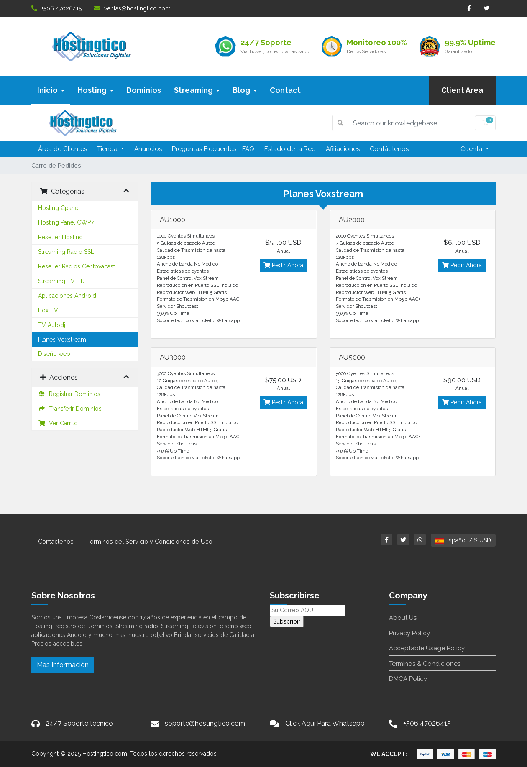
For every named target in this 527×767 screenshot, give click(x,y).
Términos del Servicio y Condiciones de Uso (149, 541)
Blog (245, 90)
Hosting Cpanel (59, 208)
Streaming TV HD (61, 281)
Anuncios (148, 149)
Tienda (108, 149)
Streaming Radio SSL (66, 251)
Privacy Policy (409, 633)
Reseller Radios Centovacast (76, 266)
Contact (285, 90)
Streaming (197, 90)
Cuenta (472, 149)
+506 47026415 (56, 8)
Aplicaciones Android (67, 295)
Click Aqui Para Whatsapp (325, 723)
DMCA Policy (408, 679)
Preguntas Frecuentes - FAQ (213, 149)
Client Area (462, 90)
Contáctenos (389, 149)
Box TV (48, 310)
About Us (403, 617)
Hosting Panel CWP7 (66, 222)
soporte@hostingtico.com (205, 723)
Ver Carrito (58, 423)
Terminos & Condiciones (424, 663)
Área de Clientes (62, 149)
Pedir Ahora (283, 265)
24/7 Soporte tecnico (79, 723)
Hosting (95, 90)
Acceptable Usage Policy (427, 648)
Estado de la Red (290, 149)
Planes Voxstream (62, 339)
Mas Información (63, 665)
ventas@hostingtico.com (132, 8)
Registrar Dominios (69, 394)
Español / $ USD (463, 540)
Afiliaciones (343, 149)
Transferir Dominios (70, 408)
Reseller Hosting (60, 237)
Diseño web (54, 353)
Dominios (143, 90)
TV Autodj (51, 325)
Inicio (50, 90)
